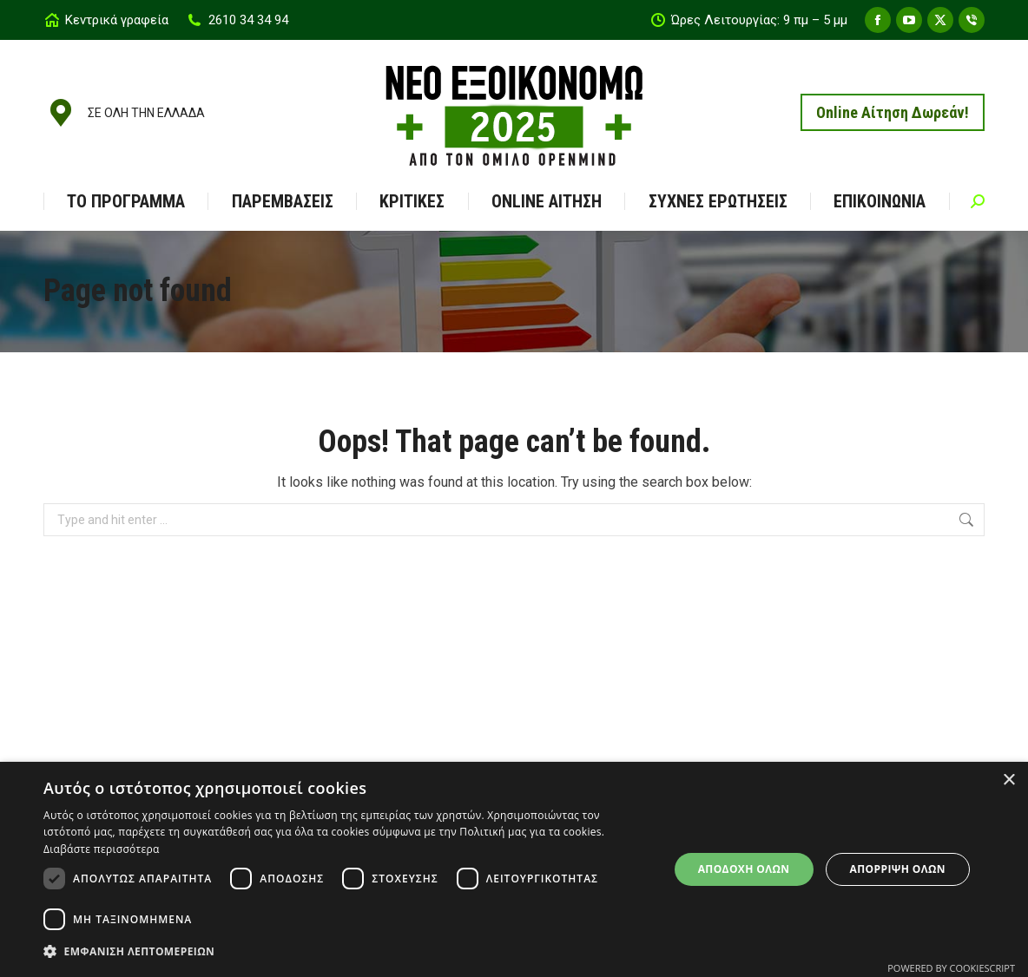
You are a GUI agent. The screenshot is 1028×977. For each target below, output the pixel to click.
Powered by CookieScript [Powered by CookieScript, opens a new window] (951, 967)
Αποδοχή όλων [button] (744, 869)
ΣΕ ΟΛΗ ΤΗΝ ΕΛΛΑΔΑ (124, 113)
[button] (346, 952)
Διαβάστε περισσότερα (101, 849)
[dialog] (514, 869)
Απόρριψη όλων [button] (898, 869)
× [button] (1008, 780)
